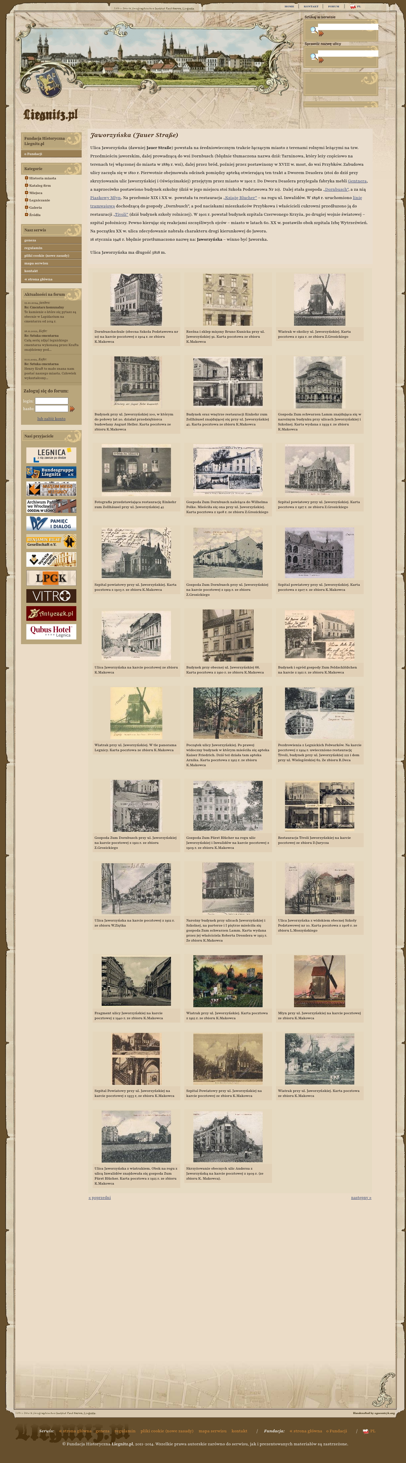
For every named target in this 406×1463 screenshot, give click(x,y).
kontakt (31, 270)
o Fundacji (33, 153)
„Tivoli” (120, 214)
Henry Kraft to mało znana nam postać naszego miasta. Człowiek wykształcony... (50, 371)
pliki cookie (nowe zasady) (46, 255)
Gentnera (357, 181)
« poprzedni (100, 1197)
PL (355, 6)
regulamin (33, 247)
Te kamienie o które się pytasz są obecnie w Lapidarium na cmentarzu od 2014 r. (50, 314)
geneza (30, 240)
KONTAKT (311, 6)
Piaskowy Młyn (105, 197)
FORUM (333, 6)
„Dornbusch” (335, 189)
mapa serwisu (36, 263)
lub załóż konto (51, 418)
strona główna (38, 279)
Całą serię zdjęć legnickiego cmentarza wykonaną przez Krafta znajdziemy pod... (51, 342)
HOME (289, 6)
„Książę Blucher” (240, 197)
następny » (361, 1197)
